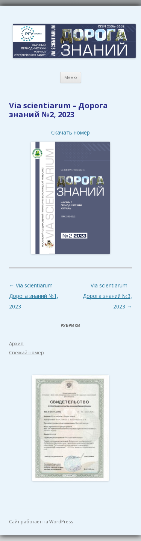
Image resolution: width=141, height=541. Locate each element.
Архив (16, 343)
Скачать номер (70, 132)
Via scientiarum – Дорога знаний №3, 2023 (107, 296)
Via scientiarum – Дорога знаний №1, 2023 (33, 296)
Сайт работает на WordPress (41, 521)
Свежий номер (26, 352)
